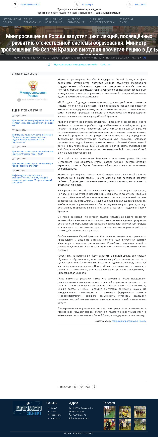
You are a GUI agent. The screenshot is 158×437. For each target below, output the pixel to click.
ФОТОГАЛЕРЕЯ (51, 57)
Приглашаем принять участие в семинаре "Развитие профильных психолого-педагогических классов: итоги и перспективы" (32, 138)
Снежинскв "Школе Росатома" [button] (103, 21)
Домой (54, 408)
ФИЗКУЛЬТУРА (30, 57)
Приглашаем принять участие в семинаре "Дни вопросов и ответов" (32, 164)
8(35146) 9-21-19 (79, 415)
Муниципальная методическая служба (75, 64)
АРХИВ (135, 57)
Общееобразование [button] (32, 21)
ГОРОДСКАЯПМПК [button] (126, 21)
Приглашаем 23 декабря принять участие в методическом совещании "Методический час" (33, 123)
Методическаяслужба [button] (12, 21)
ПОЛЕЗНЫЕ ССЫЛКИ (117, 57)
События (105, 64)
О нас (53, 411)
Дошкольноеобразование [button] (54, 21)
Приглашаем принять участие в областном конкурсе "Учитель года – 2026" (33, 152)
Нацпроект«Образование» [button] (76, 21)
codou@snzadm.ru (30, 4)
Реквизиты (56, 415)
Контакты (140, 4)
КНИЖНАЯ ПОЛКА (92, 57)
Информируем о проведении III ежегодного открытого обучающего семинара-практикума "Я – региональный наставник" (32, 179)
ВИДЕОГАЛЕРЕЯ (71, 57)
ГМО (15, 57)
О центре (87, 4)
